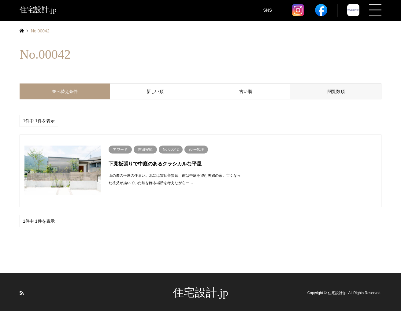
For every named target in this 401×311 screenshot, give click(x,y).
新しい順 (155, 91)
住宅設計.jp (200, 291)
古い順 (245, 91)
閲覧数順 (336, 91)
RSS (22, 291)
